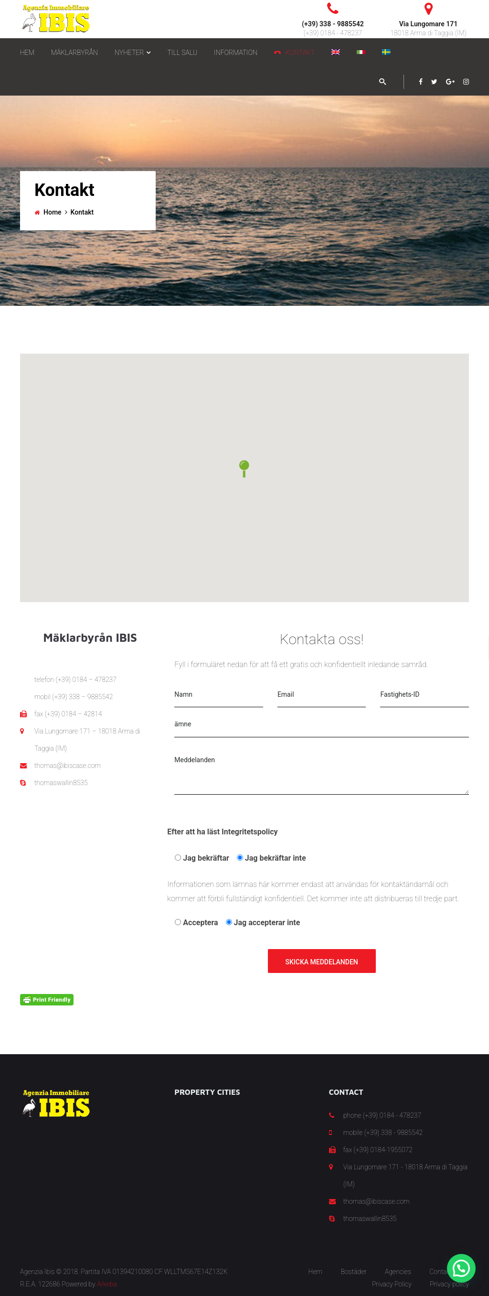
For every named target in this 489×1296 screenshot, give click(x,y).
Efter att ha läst (222, 831)
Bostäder (353, 1271)
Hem (315, 1271)
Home (52, 212)
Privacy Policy (392, 1284)
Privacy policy (449, 1284)
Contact (440, 1271)
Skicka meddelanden (322, 962)
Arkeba (107, 1284)
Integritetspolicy (250, 831)
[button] (244, 469)
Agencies (398, 1271)
